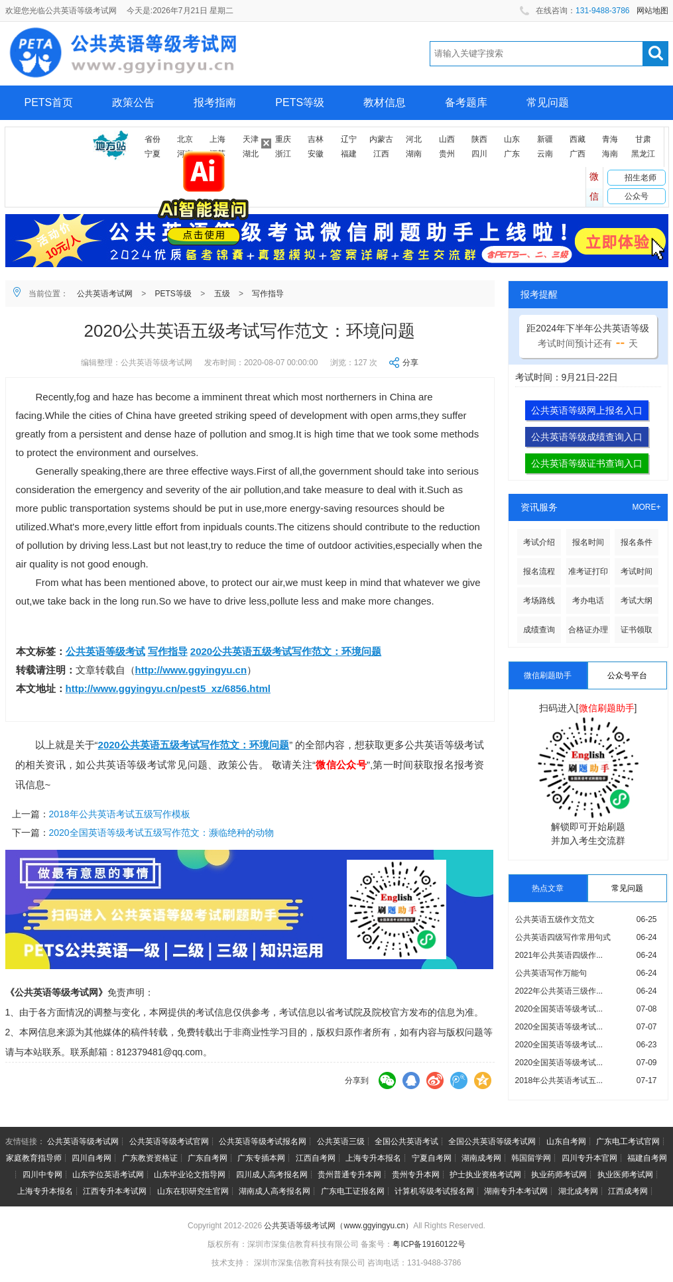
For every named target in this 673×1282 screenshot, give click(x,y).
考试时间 (636, 571)
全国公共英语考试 (406, 1141)
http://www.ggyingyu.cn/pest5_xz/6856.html (168, 688)
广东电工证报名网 (353, 1191)
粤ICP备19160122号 (429, 1244)
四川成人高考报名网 (272, 1174)
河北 (414, 139)
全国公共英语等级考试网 (492, 1141)
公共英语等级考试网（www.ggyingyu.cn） (338, 1225)
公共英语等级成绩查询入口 (586, 437)
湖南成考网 (481, 1158)
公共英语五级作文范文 (555, 919)
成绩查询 (539, 629)
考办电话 (588, 600)
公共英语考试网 (105, 293)
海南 (610, 153)
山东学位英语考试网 (108, 1174)
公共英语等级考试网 (83, 1141)
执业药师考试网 (559, 1174)
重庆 (283, 139)
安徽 (316, 153)
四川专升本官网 (589, 1158)
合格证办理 (588, 629)
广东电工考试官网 (628, 1141)
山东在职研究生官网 (193, 1191)
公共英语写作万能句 (551, 973)
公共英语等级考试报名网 (262, 1141)
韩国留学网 (531, 1158)
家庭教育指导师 (34, 1158)
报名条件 (636, 542)
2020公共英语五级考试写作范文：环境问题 (285, 651)
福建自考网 (647, 1158)
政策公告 (133, 102)
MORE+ (646, 507)
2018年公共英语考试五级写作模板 (119, 814)
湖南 (414, 153)
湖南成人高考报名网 (274, 1191)
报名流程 (539, 571)
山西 (447, 139)
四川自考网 (91, 1158)
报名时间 (588, 542)
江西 (381, 153)
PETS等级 (299, 102)
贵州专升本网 (416, 1174)
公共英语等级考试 (105, 651)
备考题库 (466, 102)
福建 (349, 153)
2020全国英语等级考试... (559, 1009)
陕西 (479, 139)
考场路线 (539, 600)
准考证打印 (588, 571)
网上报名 (46, 137)
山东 (512, 139)
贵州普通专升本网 (349, 1174)
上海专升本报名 (373, 1158)
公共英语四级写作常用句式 (563, 937)
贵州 (447, 153)
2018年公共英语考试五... (559, 1080)
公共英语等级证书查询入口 (586, 463)
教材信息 (384, 102)
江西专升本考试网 (115, 1191)
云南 (545, 153)
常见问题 (547, 102)
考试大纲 (636, 600)
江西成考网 (628, 1191)
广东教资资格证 (150, 1158)
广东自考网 (207, 1158)
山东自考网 (566, 1141)
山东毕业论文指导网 (189, 1174)
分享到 (357, 1080)
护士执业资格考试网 (485, 1174)
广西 (577, 153)
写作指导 (268, 293)
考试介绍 (539, 542)
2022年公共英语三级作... (559, 991)
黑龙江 (643, 153)
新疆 (545, 139)
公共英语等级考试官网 (169, 1141)
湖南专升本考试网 (516, 1191)
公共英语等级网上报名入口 (586, 410)
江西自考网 (316, 1158)
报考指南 (215, 102)
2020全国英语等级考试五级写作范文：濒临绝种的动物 (161, 832)
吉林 (316, 139)
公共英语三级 (341, 1141)
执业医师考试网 (625, 1174)
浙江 (283, 153)
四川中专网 (42, 1174)
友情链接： (25, 1141)
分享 (410, 362)
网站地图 (652, 10)
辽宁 (349, 139)
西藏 (577, 139)
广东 (512, 153)
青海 (610, 139)
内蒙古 (381, 139)
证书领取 (636, 629)
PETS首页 (49, 102)
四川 (479, 153)
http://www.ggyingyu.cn (191, 669)
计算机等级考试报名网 (434, 1191)
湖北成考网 (578, 1191)
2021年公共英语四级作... (559, 955)
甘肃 (643, 139)
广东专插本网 (261, 1158)
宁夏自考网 (432, 1158)
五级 (222, 293)
